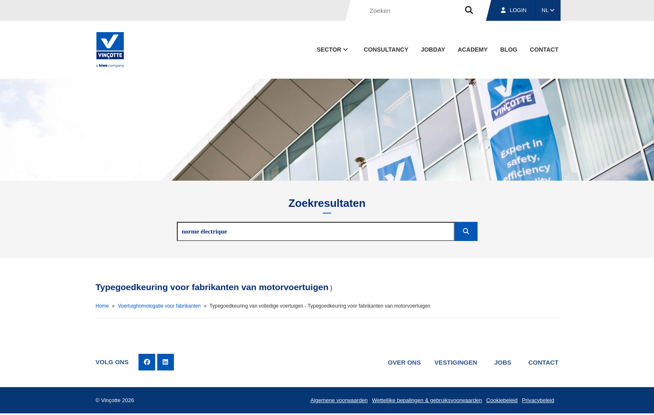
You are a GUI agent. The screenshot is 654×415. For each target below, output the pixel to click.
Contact (544, 49)
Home (102, 306)
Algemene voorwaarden (336, 401)
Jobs (501, 362)
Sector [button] (333, 49)
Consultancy (386, 49)
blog (508, 49)
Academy (473, 49)
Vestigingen (453, 362)
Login (513, 10)
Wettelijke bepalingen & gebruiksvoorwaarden (425, 401)
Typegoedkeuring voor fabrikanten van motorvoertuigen (212, 287)
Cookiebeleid (500, 401)
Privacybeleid (537, 401)
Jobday (433, 49)
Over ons (401, 362)
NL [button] (548, 10)
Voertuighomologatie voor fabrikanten (159, 306)
